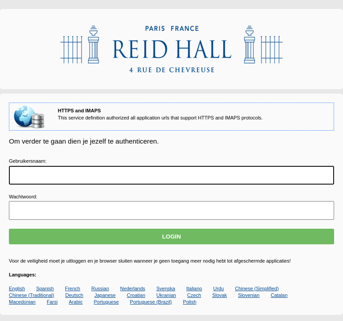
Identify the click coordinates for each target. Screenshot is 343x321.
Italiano (194, 288)
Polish (189, 302)
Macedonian (22, 302)
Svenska (165, 288)
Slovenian (248, 295)
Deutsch (74, 295)
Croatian (136, 295)
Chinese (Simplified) (256, 288)
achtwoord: (23, 196)
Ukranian (166, 295)
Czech (194, 295)
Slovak (219, 295)
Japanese (105, 295)
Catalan (278, 295)
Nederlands (132, 288)
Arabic (76, 302)
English (17, 288)
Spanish (45, 288)
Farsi (52, 302)
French (72, 288)
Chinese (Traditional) (31, 295)
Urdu (218, 288)
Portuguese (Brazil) (151, 302)
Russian (100, 288)
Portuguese (106, 302)
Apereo (171, 49)
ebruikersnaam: (27, 161)
